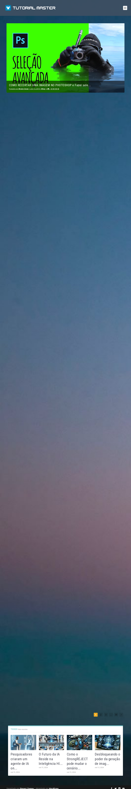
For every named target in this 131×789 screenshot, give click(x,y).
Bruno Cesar (24, 86)
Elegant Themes (27, 786)
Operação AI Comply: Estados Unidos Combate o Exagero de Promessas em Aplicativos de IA (24, 640)
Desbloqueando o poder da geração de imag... (107, 756)
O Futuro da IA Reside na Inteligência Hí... (51, 756)
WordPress (53, 786)
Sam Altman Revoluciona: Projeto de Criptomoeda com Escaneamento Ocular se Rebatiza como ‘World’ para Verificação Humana (105, 523)
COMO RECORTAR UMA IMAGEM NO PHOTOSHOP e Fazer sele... (50, 83)
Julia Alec (16, 354)
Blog (43, 86)
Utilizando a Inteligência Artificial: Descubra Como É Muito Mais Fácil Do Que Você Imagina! (65, 129)
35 (116, 712)
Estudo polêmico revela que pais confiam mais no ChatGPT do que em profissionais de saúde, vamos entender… (104, 340)
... (111, 712)
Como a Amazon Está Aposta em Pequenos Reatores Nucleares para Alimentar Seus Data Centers (65, 630)
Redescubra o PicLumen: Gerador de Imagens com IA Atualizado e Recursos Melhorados (25, 429)
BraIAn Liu (16, 148)
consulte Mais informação (19, 187)
